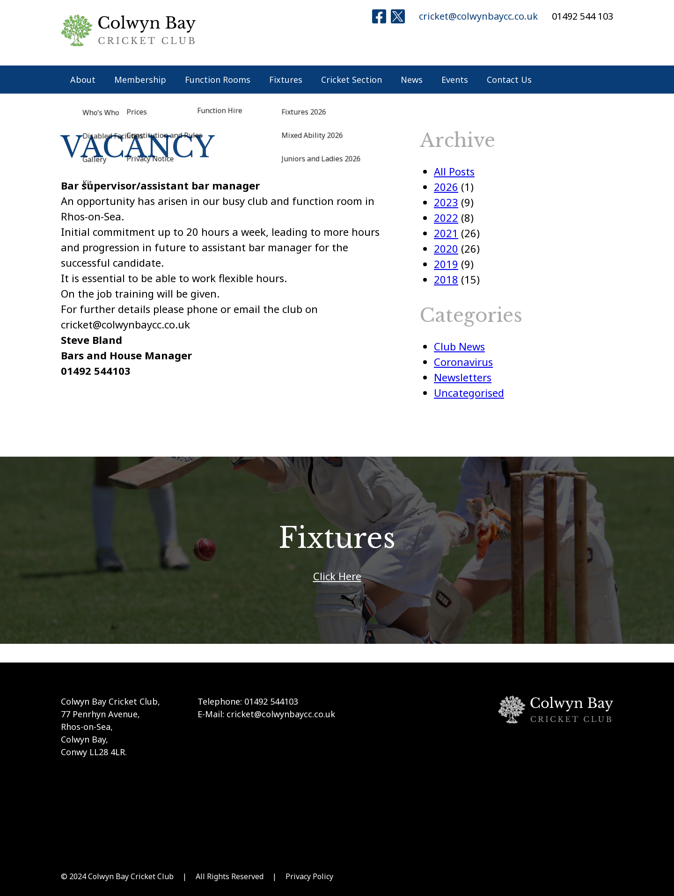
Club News (459, 346)
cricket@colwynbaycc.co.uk (478, 16)
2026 (446, 187)
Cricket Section (351, 79)
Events (454, 79)
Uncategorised (469, 393)
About (82, 79)
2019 (446, 264)
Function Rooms (217, 79)
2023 (446, 202)
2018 (446, 279)
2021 (446, 233)
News (412, 79)
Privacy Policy (309, 876)
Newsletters (462, 377)
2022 (446, 218)
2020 (446, 248)
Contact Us (509, 79)
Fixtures (285, 79)
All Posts (454, 171)
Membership (140, 79)
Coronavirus (463, 362)
